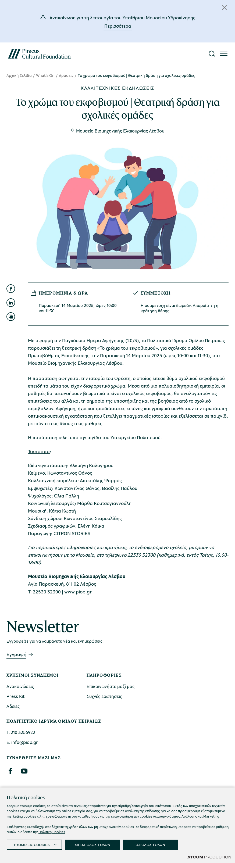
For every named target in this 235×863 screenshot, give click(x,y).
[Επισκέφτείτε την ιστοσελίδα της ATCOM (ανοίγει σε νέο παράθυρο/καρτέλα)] (209, 857)
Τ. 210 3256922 (20, 732)
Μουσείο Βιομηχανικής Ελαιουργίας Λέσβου (120, 131)
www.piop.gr (78, 591)
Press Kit (15, 696)
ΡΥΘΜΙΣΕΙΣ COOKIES (32, 844)
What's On (45, 75)
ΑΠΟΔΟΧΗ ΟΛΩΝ (150, 844)
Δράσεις (66, 75)
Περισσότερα (117, 26)
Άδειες (13, 706)
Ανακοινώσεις (20, 686)
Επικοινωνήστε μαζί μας (110, 686)
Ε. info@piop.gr (22, 742)
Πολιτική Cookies (51, 831)
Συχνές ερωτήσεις (104, 696)
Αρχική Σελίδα (19, 75)
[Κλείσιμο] (224, 7)
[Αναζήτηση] (212, 54)
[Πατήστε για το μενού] (224, 53)
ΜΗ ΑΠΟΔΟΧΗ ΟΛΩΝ (92, 844)
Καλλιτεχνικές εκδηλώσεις (117, 88)
